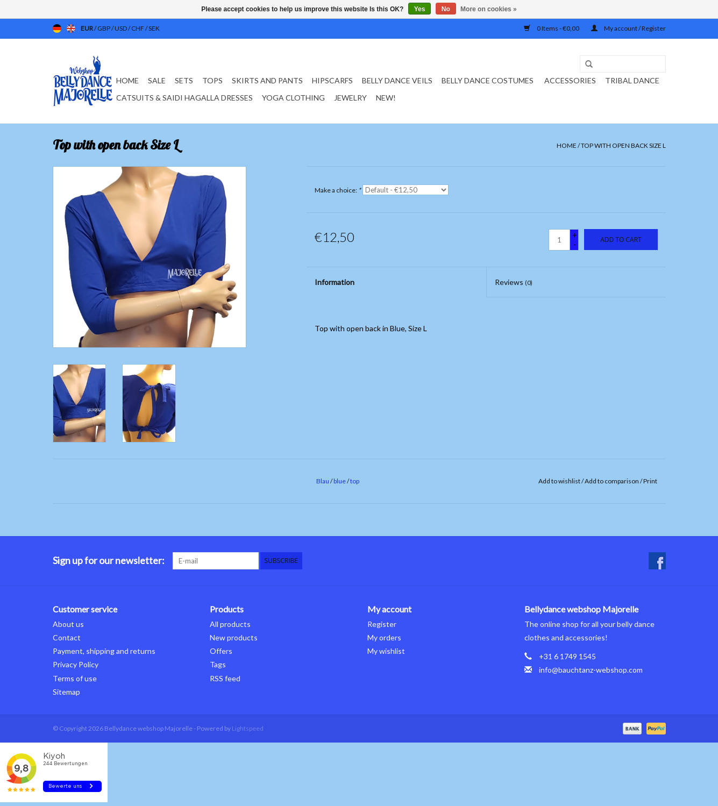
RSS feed (225, 678)
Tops (212, 80)
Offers (221, 650)
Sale (157, 80)
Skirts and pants (267, 80)
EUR (87, 28)
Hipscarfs (332, 80)
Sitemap (66, 691)
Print (650, 481)
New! (386, 97)
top (354, 481)
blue (339, 481)
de (57, 28)
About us (68, 624)
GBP (104, 28)
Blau (322, 481)
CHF (138, 28)
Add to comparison (612, 481)
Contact (67, 637)
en (71, 28)
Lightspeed (248, 728)
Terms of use (75, 678)
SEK (154, 28)
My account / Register (628, 28)
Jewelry (350, 97)
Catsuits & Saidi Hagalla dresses (184, 97)
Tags (218, 664)
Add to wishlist (559, 481)
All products (230, 624)
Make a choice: (338, 190)
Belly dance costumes (488, 80)
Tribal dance (632, 80)
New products (234, 637)
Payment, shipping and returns (104, 650)
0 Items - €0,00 (552, 28)
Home (127, 80)
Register (381, 624)
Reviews (513, 282)
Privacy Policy (75, 664)
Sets (184, 80)
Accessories (570, 80)
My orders (384, 637)
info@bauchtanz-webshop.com (591, 669)
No (446, 9)
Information (334, 282)
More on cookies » (488, 9)
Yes (419, 9)
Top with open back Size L (623, 145)
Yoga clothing (293, 97)
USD (121, 28)
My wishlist (386, 650)
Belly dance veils (397, 80)
